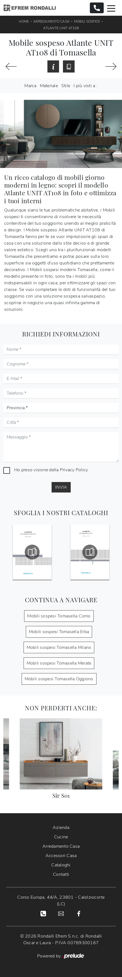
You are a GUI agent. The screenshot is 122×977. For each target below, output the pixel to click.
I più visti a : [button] (85, 86)
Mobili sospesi (87, 21)
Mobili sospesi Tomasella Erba (59, 632)
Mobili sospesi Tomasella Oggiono (59, 679)
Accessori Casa (61, 856)
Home (24, 21)
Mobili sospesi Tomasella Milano (59, 647)
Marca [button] (30, 86)
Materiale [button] (49, 86)
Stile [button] (65, 86)
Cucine (61, 837)
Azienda (61, 828)
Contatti (61, 874)
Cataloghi (60, 865)
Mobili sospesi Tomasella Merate (59, 663)
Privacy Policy (74, 470)
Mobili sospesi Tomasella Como (58, 616)
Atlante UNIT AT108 (61, 28)
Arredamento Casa (51, 21)
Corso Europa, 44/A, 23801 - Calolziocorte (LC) (61, 900)
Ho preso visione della (51, 470)
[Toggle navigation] (111, 8)
